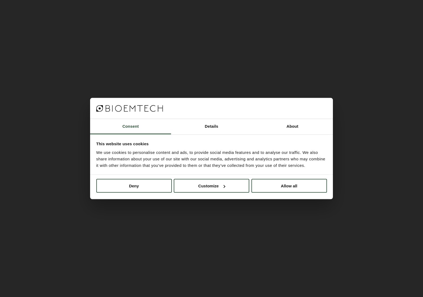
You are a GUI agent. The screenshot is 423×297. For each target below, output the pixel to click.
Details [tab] (211, 126)
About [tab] (292, 126)
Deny (134, 186)
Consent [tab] (130, 126)
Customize (211, 186)
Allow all (289, 186)
